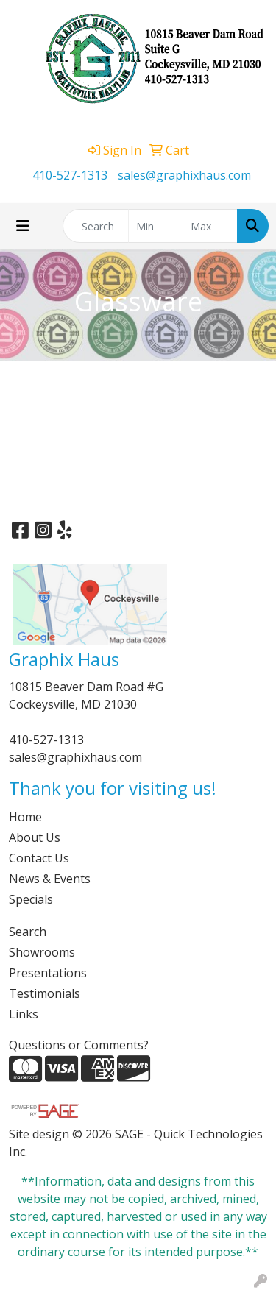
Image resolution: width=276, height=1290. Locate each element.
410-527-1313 (69, 175)
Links (23, 1014)
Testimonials (44, 993)
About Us (34, 837)
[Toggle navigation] (22, 226)
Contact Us (39, 858)
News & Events (50, 879)
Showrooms (42, 952)
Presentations (48, 973)
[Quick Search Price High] (210, 226)
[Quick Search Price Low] (155, 226)
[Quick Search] (96, 226)
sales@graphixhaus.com (184, 175)
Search (27, 932)
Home (25, 817)
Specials (31, 899)
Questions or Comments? (79, 1045)
